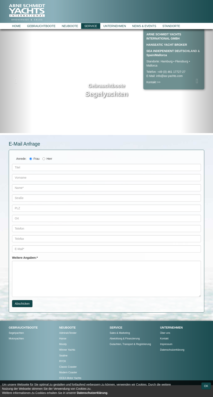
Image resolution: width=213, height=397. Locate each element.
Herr (47, 158)
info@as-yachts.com (169, 76)
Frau (34, 158)
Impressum (166, 344)
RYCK (62, 361)
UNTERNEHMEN (114, 26)
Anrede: (21, 158)
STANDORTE (171, 26)
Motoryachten (16, 338)
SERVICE (90, 26)
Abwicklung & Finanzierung (125, 338)
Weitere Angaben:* (25, 257)
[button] (16, 81)
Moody (63, 344)
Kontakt (164, 338)
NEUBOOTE (70, 26)
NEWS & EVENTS (144, 26)
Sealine (63, 355)
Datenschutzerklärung (172, 349)
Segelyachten (16, 332)
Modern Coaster (68, 372)
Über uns (165, 332)
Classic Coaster (68, 366)
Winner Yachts (67, 349)
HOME (16, 26)
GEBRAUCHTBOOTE (41, 26)
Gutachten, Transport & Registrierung (130, 344)
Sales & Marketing (120, 332)
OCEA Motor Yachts (70, 378)
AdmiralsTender (68, 332)
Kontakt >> (153, 82)
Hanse (63, 338)
